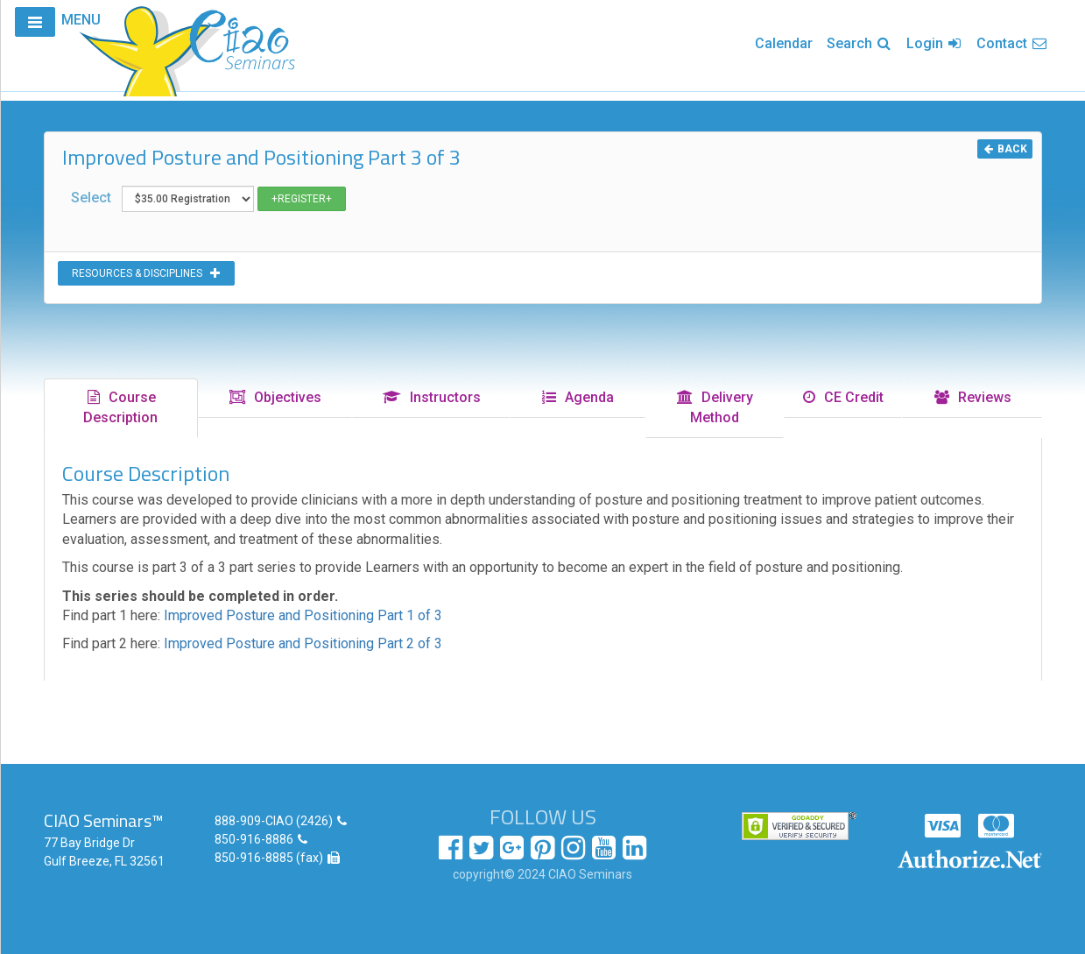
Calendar (784, 43)
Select (208, 199)
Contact (1012, 43)
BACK (1005, 149)
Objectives (274, 397)
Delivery (714, 407)
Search (859, 43)
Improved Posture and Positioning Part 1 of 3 (303, 615)
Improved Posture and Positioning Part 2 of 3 (303, 643)
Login (934, 43)
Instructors (431, 397)
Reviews (972, 397)
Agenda (577, 397)
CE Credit (842, 397)
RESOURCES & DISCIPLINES (146, 273)
